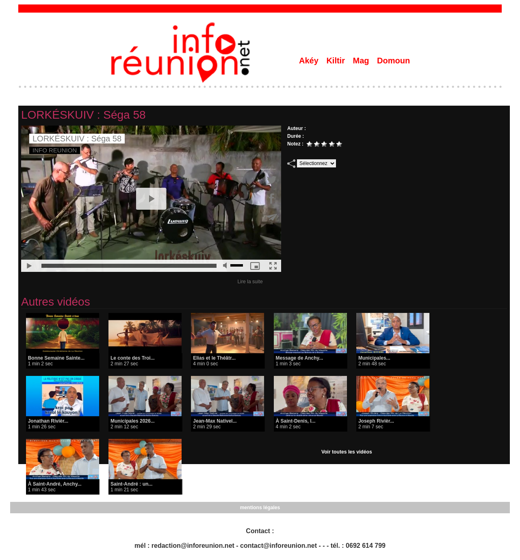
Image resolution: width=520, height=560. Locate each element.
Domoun (393, 60)
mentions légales (260, 507)
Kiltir (336, 60)
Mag (362, 60)
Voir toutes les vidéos (347, 452)
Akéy (310, 60)
